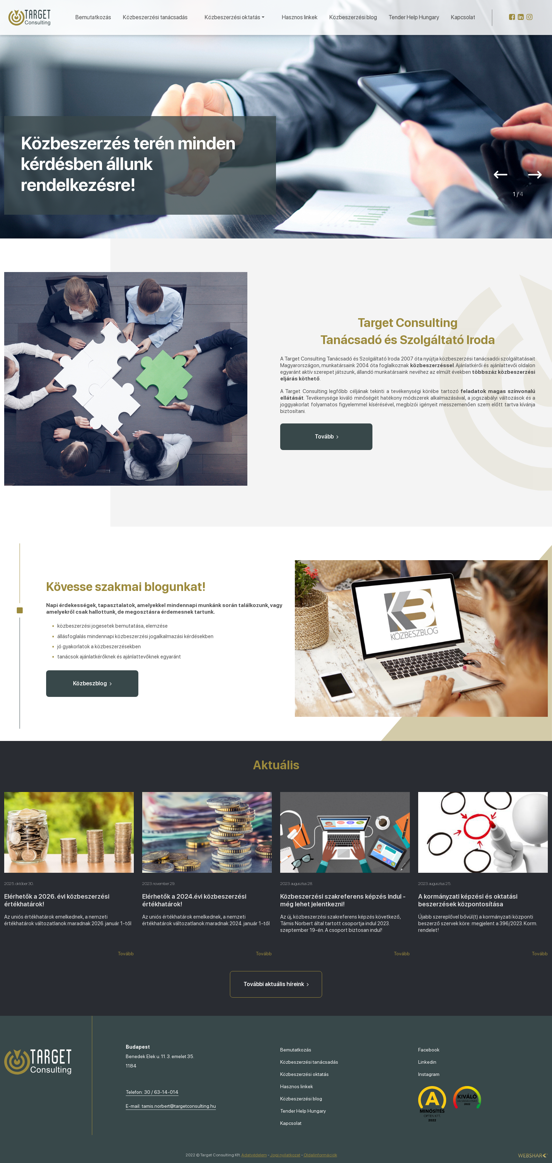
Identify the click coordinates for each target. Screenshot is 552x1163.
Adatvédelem (254, 1155)
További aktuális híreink (276, 984)
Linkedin (427, 1062)
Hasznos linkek (300, 17)
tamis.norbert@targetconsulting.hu (179, 1106)
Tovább (326, 436)
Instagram (429, 1074)
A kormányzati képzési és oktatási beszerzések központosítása (467, 900)
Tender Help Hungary (413, 17)
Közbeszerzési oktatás (304, 1074)
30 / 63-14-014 (161, 1092)
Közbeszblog (92, 683)
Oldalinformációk (320, 1155)
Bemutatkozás (93, 17)
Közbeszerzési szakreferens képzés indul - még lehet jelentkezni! (343, 900)
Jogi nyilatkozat (285, 1155)
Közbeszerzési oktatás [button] (232, 17)
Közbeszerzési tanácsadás (155, 17)
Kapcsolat (463, 17)
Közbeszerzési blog (353, 17)
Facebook (429, 1050)
